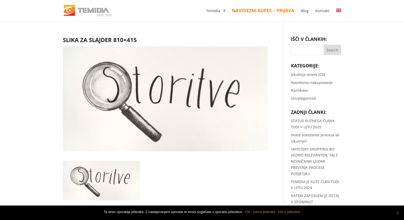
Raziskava (299, 90)
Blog (305, 11)
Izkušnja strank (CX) (308, 74)
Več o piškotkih (289, 212)
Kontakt (322, 11)
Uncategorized (303, 98)
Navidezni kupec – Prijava (263, 11)
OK (247, 212)
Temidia (213, 11)
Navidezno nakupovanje (312, 82)
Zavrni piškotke (264, 212)
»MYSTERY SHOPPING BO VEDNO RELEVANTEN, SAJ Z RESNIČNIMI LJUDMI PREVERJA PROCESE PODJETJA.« (314, 161)
